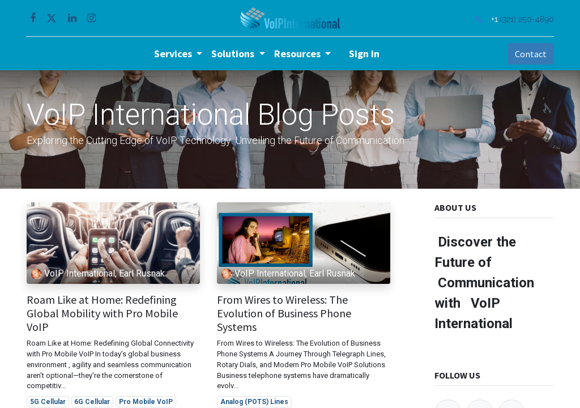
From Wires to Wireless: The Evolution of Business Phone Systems (284, 313)
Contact (530, 54)
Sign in (364, 53)
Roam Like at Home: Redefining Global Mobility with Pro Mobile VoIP (102, 313)
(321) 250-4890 (526, 19)
